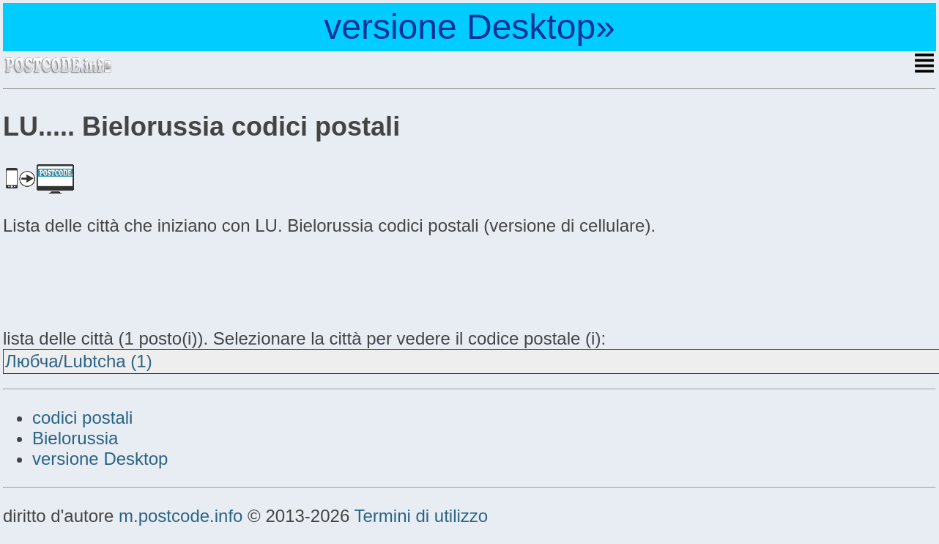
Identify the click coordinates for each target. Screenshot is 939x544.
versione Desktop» (469, 26)
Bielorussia (75, 438)
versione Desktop (100, 458)
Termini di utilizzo (421, 516)
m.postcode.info (180, 516)
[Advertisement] (120, 280)
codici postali (82, 417)
